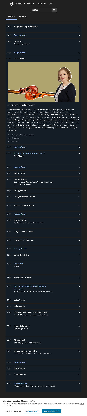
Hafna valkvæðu (32, 411)
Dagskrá (42, 3)
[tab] (11, 17)
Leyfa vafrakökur (51, 411)
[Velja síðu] (23, 3)
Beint (29, 3)
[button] (43, 26)
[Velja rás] (33, 3)
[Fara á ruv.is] (12, 4)
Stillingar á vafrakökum (13, 411)
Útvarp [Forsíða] (19, 3)
